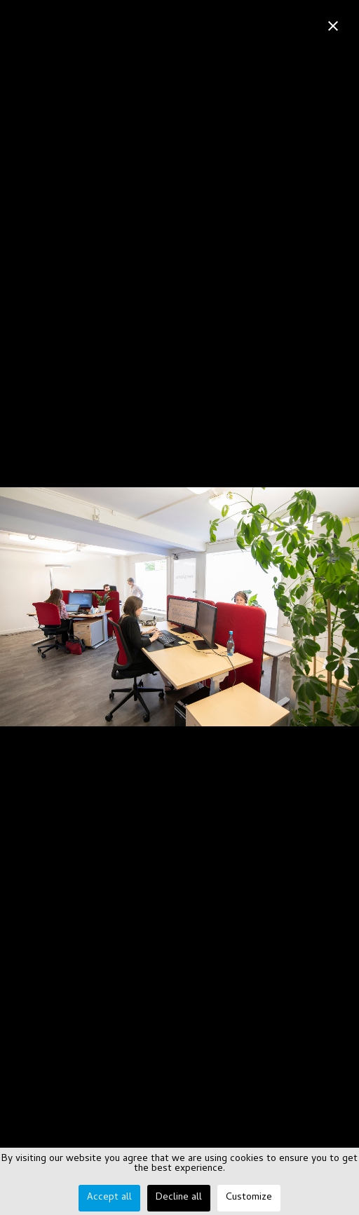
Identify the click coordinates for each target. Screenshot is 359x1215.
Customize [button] (249, 1198)
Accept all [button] (109, 1198)
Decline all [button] (179, 1198)
